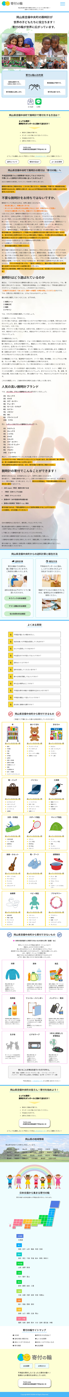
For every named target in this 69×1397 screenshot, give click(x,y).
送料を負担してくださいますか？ (25, 669)
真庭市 (49, 1152)
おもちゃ (53, 746)
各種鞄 (8, 811)
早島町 (24, 1155)
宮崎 (40, 1322)
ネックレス (53, 924)
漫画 (8, 767)
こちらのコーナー (40, 156)
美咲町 (43, 1158)
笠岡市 (40, 1149)
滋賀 (32, 1295)
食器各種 (9, 915)
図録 (8, 753)
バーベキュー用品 (55, 841)
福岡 (19, 1322)
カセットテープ (11, 885)
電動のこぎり (54, 806)
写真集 (8, 749)
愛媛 (28, 1304)
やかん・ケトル (55, 881)
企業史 (8, 758)
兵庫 (24, 1295)
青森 (19, 1249)
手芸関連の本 (10, 769)
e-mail (30, 103)
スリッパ (31, 879)
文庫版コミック (11, 765)
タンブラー (10, 924)
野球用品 (31, 844)
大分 (36, 1322)
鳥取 (28, 1313)
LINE (38, 103)
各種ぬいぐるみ (33, 755)
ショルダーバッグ (11, 806)
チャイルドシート (33, 917)
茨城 (32, 1258)
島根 (19, 1313)
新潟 (28, 1267)
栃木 (36, 1258)
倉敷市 (17, 1149)
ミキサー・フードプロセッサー (57, 886)
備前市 (24, 1152)
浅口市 (9, 1155)
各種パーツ (32, 811)
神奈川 (46, 1258)
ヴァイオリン (10, 879)
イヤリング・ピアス (56, 922)
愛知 (19, 1286)
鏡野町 (55, 1155)
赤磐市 (41, 1152)
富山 (28, 1276)
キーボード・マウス (34, 806)
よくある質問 (56, 161)
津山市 (24, 1149)
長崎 (28, 1322)
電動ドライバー (55, 802)
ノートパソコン (33, 802)
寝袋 (52, 844)
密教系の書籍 (10, 762)
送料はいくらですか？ (21, 662)
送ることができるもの (22, 1342)
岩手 (24, 1249)
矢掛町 (40, 1155)
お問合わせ (42, 1366)
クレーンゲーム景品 (34, 753)
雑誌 (8, 746)
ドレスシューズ (33, 881)
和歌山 (41, 1295)
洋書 (8, 751)
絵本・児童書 (10, 771)
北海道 (20, 1240)
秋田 (36, 1249)
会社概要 (40, 1345)
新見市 (17, 1152)
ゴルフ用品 (32, 841)
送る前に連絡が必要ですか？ (24, 704)
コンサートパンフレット (13, 774)
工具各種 (53, 809)
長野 (24, 1267)
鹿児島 (46, 1322)
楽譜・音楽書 (10, 760)
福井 (24, 1276)
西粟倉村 (25, 1158)
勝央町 (9, 1158)
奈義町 (17, 1158)
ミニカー (53, 751)
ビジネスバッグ (11, 802)
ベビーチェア (32, 922)
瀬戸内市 (33, 1152)
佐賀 (24, 1322)
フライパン (54, 879)
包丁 (52, 883)
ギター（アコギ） (11, 876)
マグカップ (10, 922)
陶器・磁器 (10, 917)
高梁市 (9, 1152)
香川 (19, 1304)
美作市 (57, 1152)
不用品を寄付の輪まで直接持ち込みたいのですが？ (31, 690)
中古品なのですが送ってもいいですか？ (27, 655)
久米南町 (35, 1158)
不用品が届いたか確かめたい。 (24, 634)
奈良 (36, 1295)
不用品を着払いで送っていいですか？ (27, 697)
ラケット (31, 839)
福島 (32, 1249)
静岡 (24, 1286)
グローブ (31, 848)
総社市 (55, 1149)
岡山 (36, 1313)
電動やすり (53, 804)
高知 (32, 1304)
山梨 (19, 1267)
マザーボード (32, 809)
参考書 (8, 755)
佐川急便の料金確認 (17, 613)
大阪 (19, 1295)
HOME (17, 1335)
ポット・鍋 (53, 876)
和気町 (17, 1155)
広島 (32, 1313)
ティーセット (10, 920)
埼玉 (24, 1258)
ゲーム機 (53, 755)
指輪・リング (54, 920)
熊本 (32, 1322)
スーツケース (10, 809)
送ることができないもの (45, 1342)
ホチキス (9, 846)
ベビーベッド (32, 920)
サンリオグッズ (33, 749)
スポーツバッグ (11, 804)
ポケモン (31, 751)
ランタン (53, 846)
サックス (9, 881)
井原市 (47, 1149)
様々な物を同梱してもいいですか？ (26, 676)
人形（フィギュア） (56, 749)
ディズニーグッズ (33, 746)
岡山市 (9, 1149)
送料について (12, 161)
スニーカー (32, 876)
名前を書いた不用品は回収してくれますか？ (29, 641)
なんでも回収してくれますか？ (24, 648)
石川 (19, 1276)
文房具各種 (10, 839)
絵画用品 (9, 844)
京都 (28, 1295)
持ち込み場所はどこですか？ (24, 683)
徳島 (24, 1304)
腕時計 (52, 917)
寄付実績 (18, 1345)
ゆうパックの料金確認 (17, 598)
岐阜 (28, 1286)
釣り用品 (31, 846)
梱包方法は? (34, 161)
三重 (32, 1286)
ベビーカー (32, 915)
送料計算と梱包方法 (21, 1338)
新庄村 (47, 1155)
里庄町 (32, 1155)
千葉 (28, 1258)
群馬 (40, 1258)
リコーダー (10, 883)
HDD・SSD (31, 804)
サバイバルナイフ (55, 848)
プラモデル (53, 753)
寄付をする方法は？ (44, 1335)
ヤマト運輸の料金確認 (17, 606)
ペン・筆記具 (10, 841)
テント (52, 839)
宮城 (40, 1249)
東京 (19, 1258)
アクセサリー (54, 915)
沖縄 (50, 1322)
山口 (24, 1313)
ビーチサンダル (33, 883)
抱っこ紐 (31, 924)
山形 (28, 1249)
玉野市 (32, 1149)
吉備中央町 (52, 1158)
